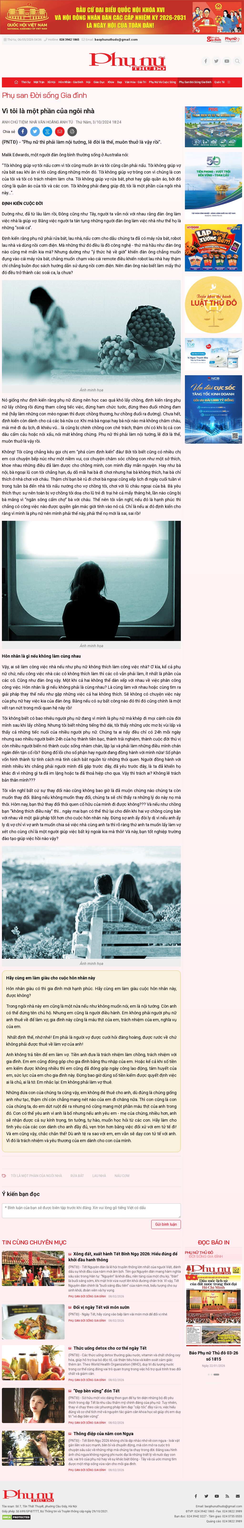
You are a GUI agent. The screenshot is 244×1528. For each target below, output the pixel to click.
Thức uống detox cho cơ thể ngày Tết (109, 1348)
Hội (88, 82)
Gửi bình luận (166, 1224)
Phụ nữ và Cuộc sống (162, 82)
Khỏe (111, 82)
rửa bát (77, 1176)
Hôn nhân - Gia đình (70, 82)
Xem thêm (214, 1383)
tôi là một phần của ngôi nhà (36, 1176)
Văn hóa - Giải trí (135, 82)
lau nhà (99, 1176)
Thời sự (25, 82)
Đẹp (119, 82)
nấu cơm (122, 1176)
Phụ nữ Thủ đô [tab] (199, 1252)
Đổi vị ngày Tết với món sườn (100, 1307)
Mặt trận (39, 82)
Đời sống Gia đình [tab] (206, 1256)
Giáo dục (99, 82)
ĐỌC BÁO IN (213, 1242)
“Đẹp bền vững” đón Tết (96, 1390)
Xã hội (51, 82)
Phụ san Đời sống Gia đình (195, 82)
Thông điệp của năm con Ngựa (102, 1433)
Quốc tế (219, 82)
